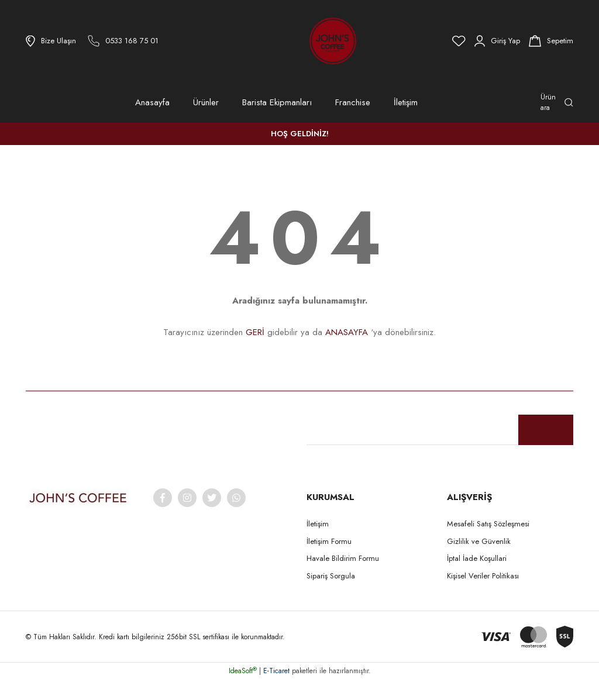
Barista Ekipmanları (277, 102)
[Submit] (545, 430)
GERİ (255, 332)
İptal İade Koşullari (477, 558)
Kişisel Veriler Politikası (483, 575)
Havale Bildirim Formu (343, 558)
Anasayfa (152, 102)
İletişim (406, 102)
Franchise (352, 102)
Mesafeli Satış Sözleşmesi (488, 523)
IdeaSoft (243, 671)
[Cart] (551, 41)
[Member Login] (497, 41)
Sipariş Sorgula (331, 575)
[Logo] (301, 41)
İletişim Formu (329, 541)
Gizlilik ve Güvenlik (479, 541)
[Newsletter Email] (440, 430)
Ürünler (206, 102)
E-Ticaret (276, 671)
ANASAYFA (346, 332)
